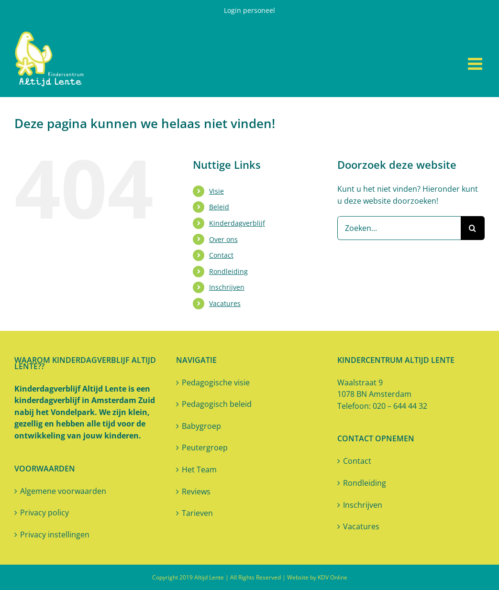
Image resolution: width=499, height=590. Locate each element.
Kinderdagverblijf (237, 223)
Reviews (196, 491)
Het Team (199, 469)
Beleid (219, 206)
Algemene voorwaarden (63, 491)
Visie (216, 191)
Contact (221, 255)
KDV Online (332, 577)
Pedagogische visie (216, 382)
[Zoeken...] (399, 228)
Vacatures (225, 303)
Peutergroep (205, 447)
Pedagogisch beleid (217, 404)
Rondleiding (228, 271)
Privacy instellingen (54, 534)
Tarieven (197, 513)
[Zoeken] (473, 228)
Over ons (223, 239)
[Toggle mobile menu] (476, 63)
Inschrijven (226, 287)
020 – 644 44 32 (400, 406)
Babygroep (201, 426)
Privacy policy (44, 512)
